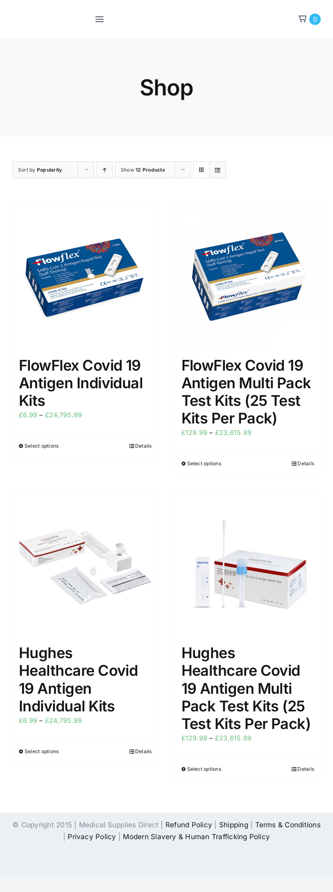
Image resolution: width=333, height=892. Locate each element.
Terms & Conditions (288, 825)
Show (143, 170)
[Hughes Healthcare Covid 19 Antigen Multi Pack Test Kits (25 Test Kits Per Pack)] (248, 563)
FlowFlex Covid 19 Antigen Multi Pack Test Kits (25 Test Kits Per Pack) (246, 392)
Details (143, 446)
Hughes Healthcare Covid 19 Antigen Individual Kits (78, 679)
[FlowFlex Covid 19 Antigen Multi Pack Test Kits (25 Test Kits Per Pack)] (248, 276)
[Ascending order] (105, 169)
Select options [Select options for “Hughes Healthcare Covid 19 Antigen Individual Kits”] (42, 751)
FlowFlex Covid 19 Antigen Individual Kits (81, 383)
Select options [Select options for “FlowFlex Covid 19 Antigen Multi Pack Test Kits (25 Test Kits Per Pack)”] (204, 463)
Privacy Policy (92, 837)
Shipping (233, 825)
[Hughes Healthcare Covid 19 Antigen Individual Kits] (85, 563)
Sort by (40, 170)
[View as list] (218, 170)
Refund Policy (188, 825)
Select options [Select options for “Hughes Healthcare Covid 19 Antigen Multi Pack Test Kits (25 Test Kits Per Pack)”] (204, 769)
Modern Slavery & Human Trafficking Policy (196, 837)
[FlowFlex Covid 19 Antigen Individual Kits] (85, 276)
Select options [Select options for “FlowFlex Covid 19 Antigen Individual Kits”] (42, 446)
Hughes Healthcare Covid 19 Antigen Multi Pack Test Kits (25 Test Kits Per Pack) (246, 688)
